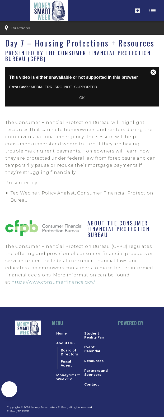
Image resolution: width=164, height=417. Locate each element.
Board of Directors (69, 352)
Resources (94, 361)
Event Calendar (92, 349)
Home (61, 333)
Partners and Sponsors (96, 373)
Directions (20, 28)
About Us (65, 343)
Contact (91, 384)
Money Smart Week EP (68, 377)
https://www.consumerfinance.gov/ (53, 282)
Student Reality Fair (94, 335)
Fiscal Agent (66, 363)
